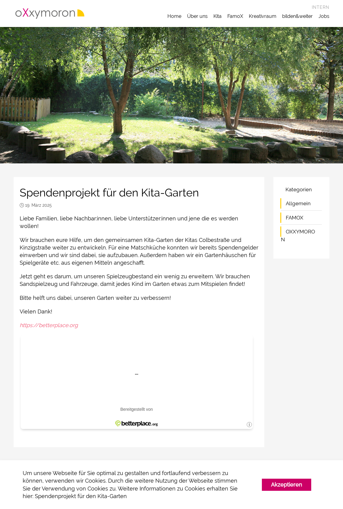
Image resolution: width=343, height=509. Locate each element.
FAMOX (294, 218)
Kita (217, 16)
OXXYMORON (298, 236)
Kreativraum (262, 16)
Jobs (323, 16)
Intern (320, 7)
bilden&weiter (297, 16)
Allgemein (298, 203)
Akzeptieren (286, 484)
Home (174, 16)
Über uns (197, 16)
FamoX (235, 16)
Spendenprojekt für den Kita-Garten (81, 496)
